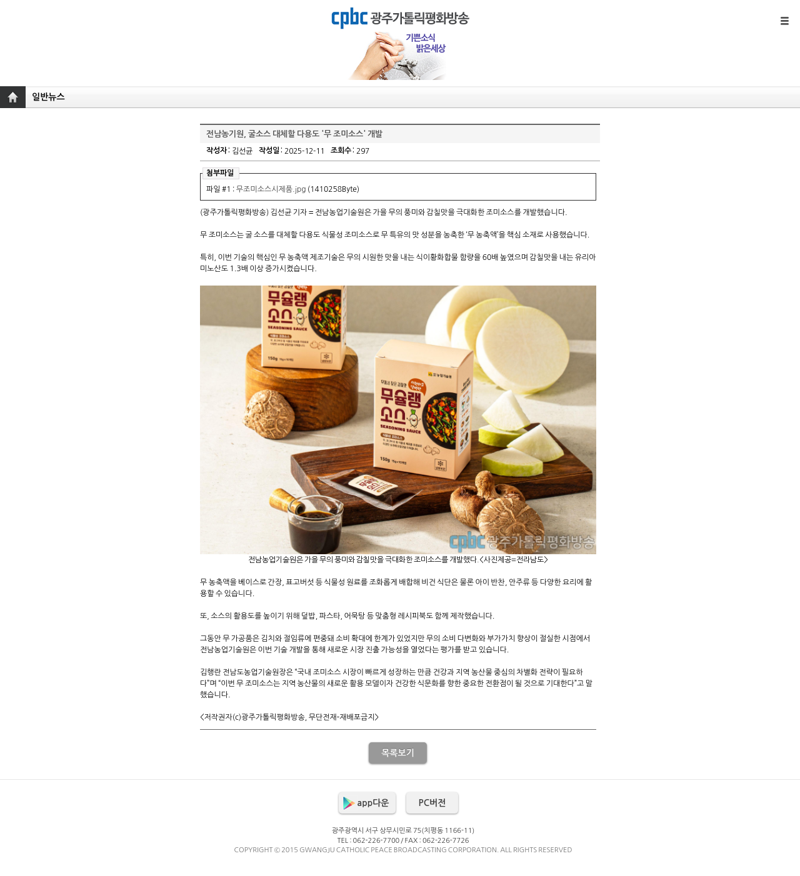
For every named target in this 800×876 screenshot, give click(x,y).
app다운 (373, 803)
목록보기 (397, 753)
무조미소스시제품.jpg (271, 189)
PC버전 (432, 803)
